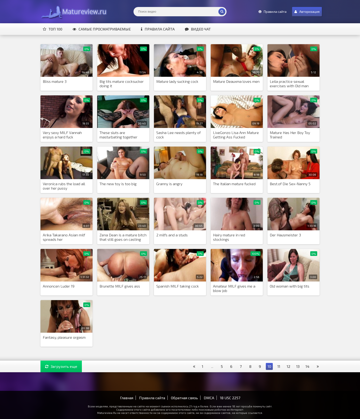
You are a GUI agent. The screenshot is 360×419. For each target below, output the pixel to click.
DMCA (209, 398)
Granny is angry (169, 183)
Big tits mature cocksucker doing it (122, 83)
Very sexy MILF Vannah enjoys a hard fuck (62, 134)
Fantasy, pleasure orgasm (64, 337)
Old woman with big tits (289, 286)
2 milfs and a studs (172, 235)
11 (278, 366)
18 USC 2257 (230, 398)
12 (288, 366)
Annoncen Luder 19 (58, 286)
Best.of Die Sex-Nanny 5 (290, 183)
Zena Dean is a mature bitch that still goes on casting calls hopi (123, 237)
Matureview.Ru (73, 11)
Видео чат (198, 29)
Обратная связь (184, 398)
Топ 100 (52, 29)
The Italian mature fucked (234, 183)
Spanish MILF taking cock (177, 286)
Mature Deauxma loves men (236, 81)
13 (298, 366)
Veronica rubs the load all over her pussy (64, 185)
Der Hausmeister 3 (285, 235)
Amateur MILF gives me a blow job (234, 288)
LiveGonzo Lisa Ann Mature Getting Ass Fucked (236, 134)
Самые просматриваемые (102, 29)
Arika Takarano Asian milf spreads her (64, 237)
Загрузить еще (61, 366)
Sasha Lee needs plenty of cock (178, 134)
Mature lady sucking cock (177, 81)
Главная (126, 398)
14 (307, 366)
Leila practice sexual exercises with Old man (289, 83)
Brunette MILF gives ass (120, 286)
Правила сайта (158, 29)
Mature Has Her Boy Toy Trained (290, 134)
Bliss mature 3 (55, 81)
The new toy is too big (118, 183)
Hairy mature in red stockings (229, 237)
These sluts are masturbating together (118, 134)
